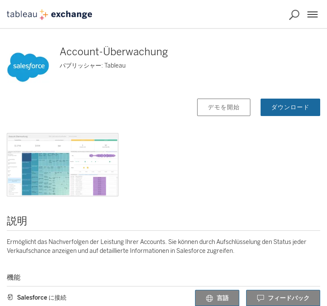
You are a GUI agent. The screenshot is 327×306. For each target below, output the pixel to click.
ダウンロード (290, 107)
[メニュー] (312, 14)
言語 (217, 298)
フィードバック (283, 298)
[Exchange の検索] (294, 15)
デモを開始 (224, 107)
